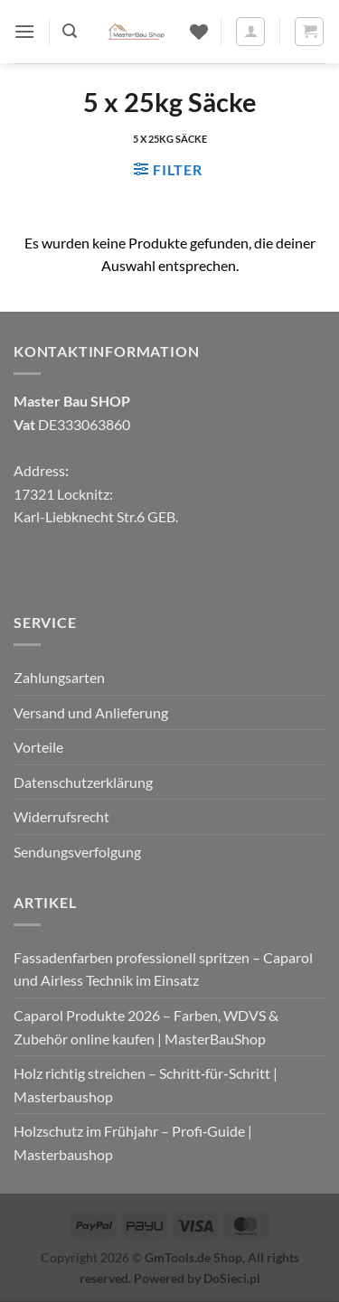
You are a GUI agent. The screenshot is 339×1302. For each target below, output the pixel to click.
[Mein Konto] (250, 31)
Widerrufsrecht (61, 816)
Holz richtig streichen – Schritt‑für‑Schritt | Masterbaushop (146, 1084)
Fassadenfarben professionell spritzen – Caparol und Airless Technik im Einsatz (163, 969)
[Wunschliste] (199, 32)
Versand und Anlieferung (91, 712)
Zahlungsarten (59, 677)
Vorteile (38, 746)
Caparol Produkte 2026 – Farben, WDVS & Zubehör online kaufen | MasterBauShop (146, 1027)
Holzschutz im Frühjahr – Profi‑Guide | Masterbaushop (133, 1142)
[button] (24, 31)
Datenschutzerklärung (83, 782)
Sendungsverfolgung (77, 851)
